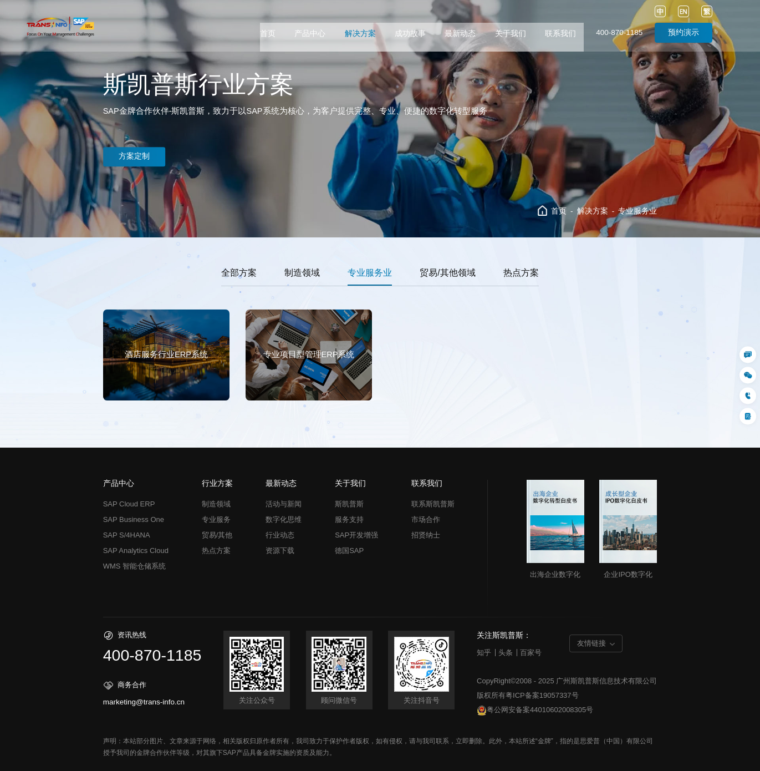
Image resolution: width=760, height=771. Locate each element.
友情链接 (591, 643)
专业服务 (216, 519)
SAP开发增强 (356, 535)
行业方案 (217, 484)
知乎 (484, 652)
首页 (268, 33)
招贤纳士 (425, 535)
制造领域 (302, 272)
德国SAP (349, 550)
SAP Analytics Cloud (136, 550)
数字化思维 (284, 519)
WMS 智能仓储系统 (134, 566)
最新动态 (460, 33)
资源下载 (280, 550)
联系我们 (560, 33)
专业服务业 (637, 211)
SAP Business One (133, 519)
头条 (505, 652)
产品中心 (309, 33)
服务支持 (349, 519)
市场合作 (425, 519)
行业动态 (280, 535)
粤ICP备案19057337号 (542, 695)
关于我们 (510, 33)
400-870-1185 (619, 32)
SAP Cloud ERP (129, 504)
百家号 (531, 652)
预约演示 (683, 32)
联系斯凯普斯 (433, 504)
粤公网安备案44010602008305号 (535, 711)
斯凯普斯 (349, 504)
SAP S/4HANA (126, 535)
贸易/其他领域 (447, 272)
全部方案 (239, 272)
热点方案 (521, 272)
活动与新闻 (284, 504)
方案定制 (137, 157)
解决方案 (360, 33)
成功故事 (410, 33)
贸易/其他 (217, 535)
